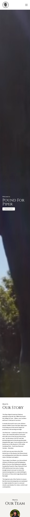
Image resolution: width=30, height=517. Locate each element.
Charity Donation (8, 209)
